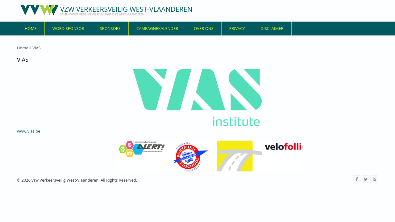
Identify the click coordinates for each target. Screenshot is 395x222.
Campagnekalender (157, 28)
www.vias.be (28, 131)
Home (31, 28)
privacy (237, 28)
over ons (204, 28)
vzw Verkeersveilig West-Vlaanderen (126, 9)
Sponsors (110, 28)
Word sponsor (68, 28)
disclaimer (272, 28)
